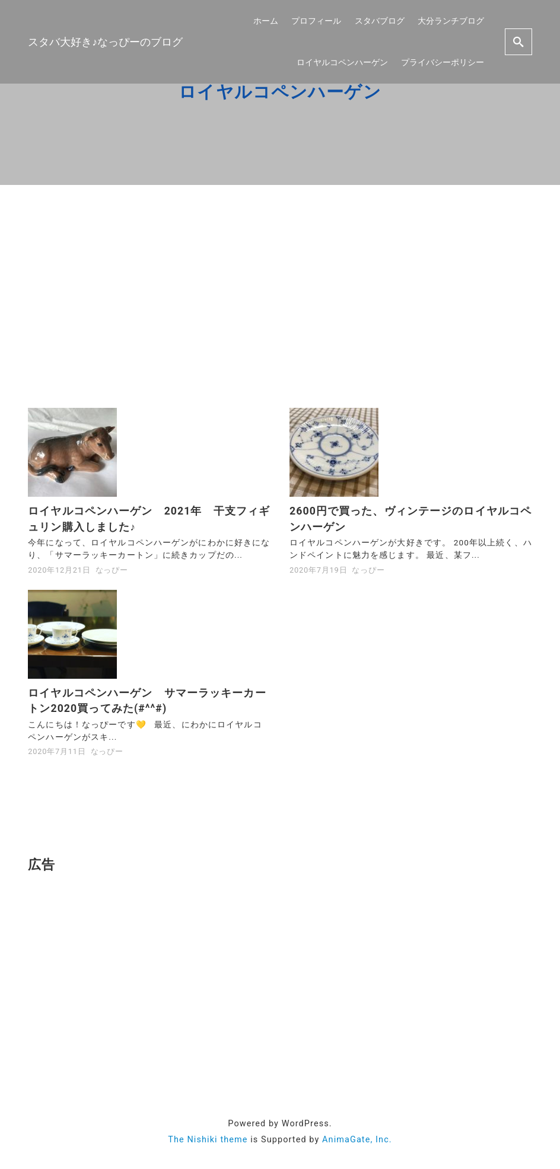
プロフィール (316, 20)
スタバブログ (380, 20)
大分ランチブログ (451, 20)
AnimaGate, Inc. (357, 1140)
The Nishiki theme (207, 1140)
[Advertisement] (280, 296)
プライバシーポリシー (442, 62)
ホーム (265, 20)
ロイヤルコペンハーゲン (342, 62)
